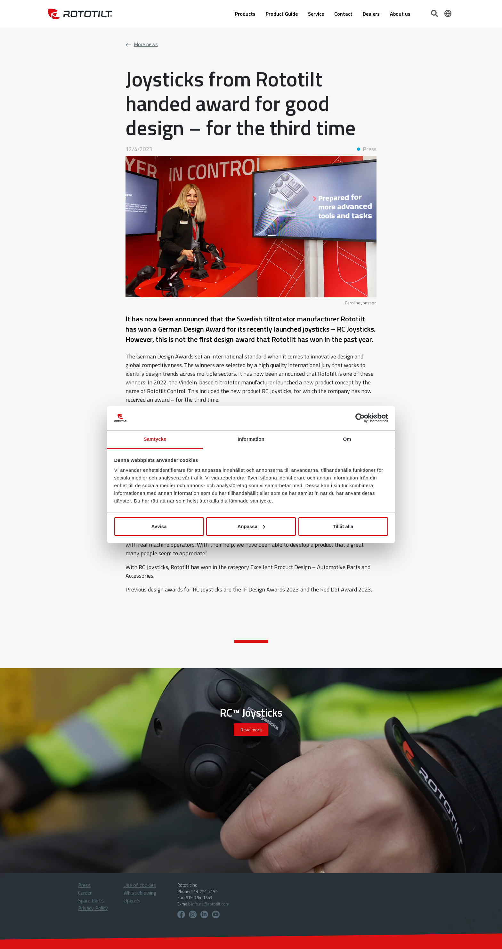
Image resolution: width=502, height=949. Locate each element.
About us (400, 14)
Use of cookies (140, 885)
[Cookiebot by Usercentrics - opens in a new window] (360, 418)
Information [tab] (251, 439)
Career (85, 893)
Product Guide (282, 14)
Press (84, 885)
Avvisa (159, 526)
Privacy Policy (93, 908)
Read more (251, 729)
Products (245, 14)
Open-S (132, 900)
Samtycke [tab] (155, 439)
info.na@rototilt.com (210, 904)
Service (316, 14)
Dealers (371, 14)
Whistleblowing (140, 893)
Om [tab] (347, 439)
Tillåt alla (343, 526)
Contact (343, 14)
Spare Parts (91, 900)
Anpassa (251, 526)
